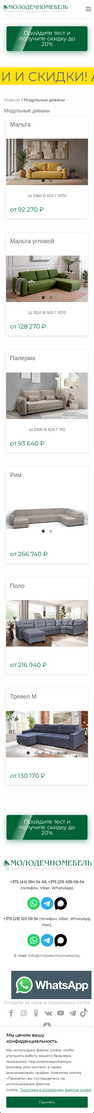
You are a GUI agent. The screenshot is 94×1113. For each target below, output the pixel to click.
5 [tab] (58, 752)
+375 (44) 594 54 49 (28, 881)
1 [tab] (43, 180)
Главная (12, 99)
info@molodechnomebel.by (54, 955)
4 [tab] (50, 752)
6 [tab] (65, 752)
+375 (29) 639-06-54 (66, 881)
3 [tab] (43, 752)
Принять (47, 1102)
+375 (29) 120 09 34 (20, 918)
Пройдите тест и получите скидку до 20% (47, 38)
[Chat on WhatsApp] (51, 985)
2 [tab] (50, 180)
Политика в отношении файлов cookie (55, 1089)
